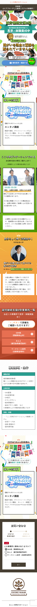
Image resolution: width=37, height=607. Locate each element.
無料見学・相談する (18, 62)
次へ (18, 565)
